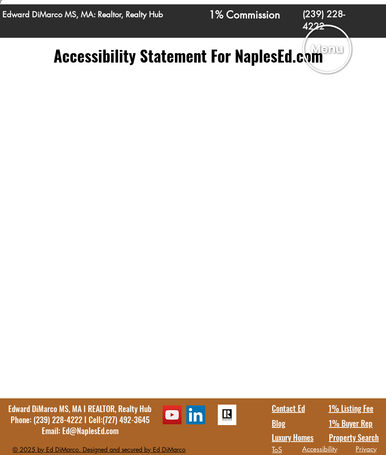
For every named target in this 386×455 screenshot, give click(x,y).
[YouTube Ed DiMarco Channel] (172, 414)
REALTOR (101, 408)
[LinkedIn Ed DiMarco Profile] (195, 414)
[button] (327, 49)
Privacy (366, 449)
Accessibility (319, 449)
